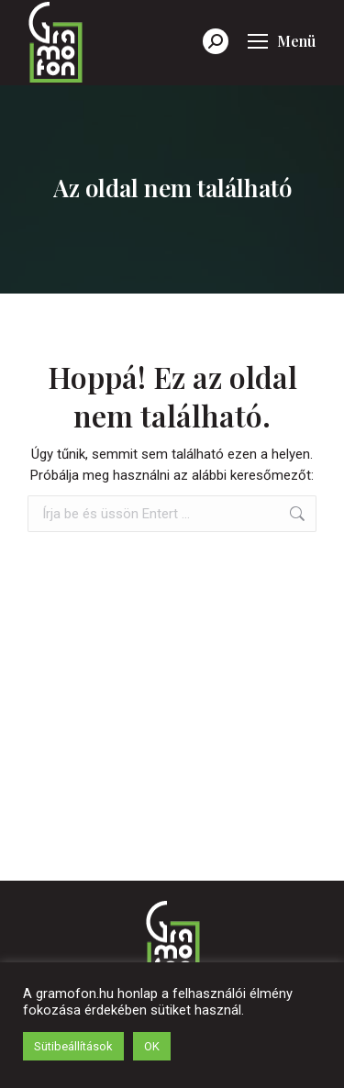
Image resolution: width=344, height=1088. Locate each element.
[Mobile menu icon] (281, 41)
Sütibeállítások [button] (73, 1046)
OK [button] (152, 1046)
